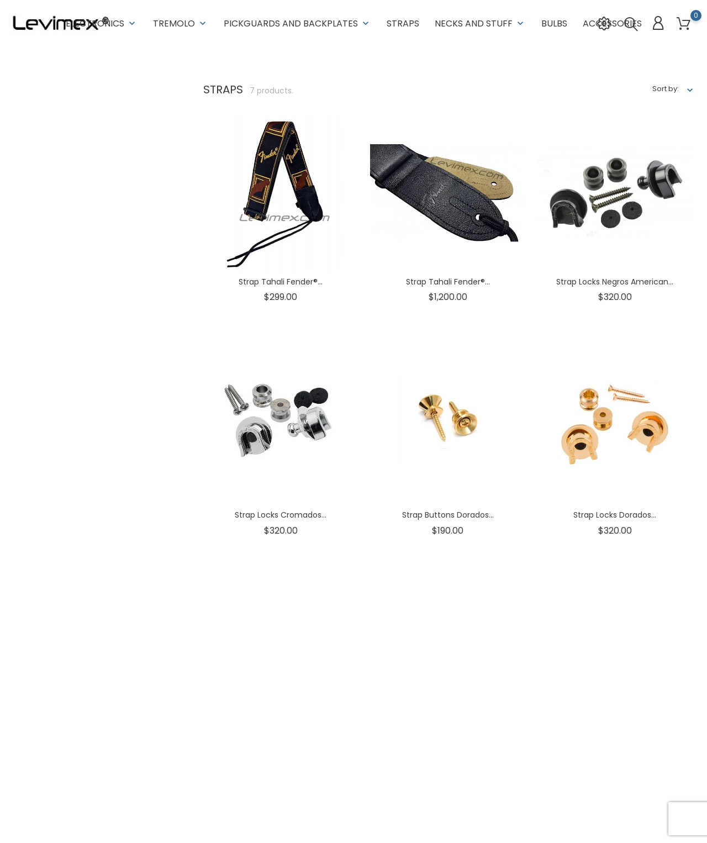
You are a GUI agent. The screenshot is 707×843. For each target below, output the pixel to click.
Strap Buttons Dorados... (448, 514)
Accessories (612, 21)
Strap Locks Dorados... (614, 514)
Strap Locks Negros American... (614, 280)
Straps (403, 21)
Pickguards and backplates (297, 21)
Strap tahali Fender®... (281, 280)
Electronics (102, 21)
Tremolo (180, 21)
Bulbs (554, 21)
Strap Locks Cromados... (280, 514)
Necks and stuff (480, 21)
